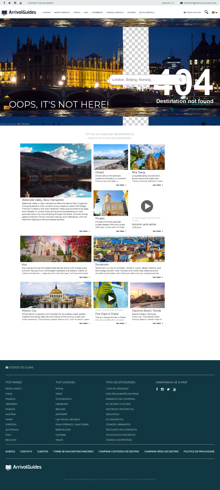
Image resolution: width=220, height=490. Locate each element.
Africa (77, 12)
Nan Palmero (23, 124)
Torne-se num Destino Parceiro (73, 451)
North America (62, 12)
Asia (86, 12)
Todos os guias (192, 12)
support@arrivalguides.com (198, 3)
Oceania (131, 12)
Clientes (42, 451)
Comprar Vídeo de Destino (161, 451)
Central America (115, 12)
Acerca (10, 451)
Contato (26, 451)
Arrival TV (168, 3)
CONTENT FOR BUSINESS (40, 3)
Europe (47, 12)
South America (146, 12)
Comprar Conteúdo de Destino (119, 451)
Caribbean (97, 12)
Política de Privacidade (199, 451)
